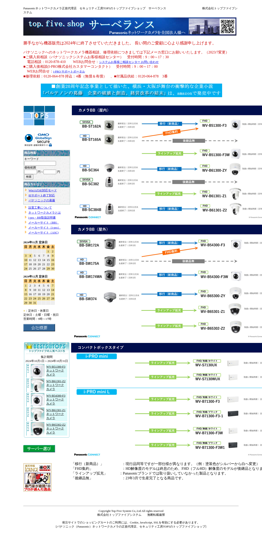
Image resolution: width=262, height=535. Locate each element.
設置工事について (40, 207)
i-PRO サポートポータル (69, 71)
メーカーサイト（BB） (43, 222)
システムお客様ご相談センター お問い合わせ (129, 62)
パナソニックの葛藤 (42, 200)
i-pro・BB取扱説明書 (42, 217)
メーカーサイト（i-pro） (44, 227)
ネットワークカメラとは (44, 212)
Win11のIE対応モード (43, 190)
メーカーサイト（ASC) (43, 232)
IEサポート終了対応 (42, 195)
